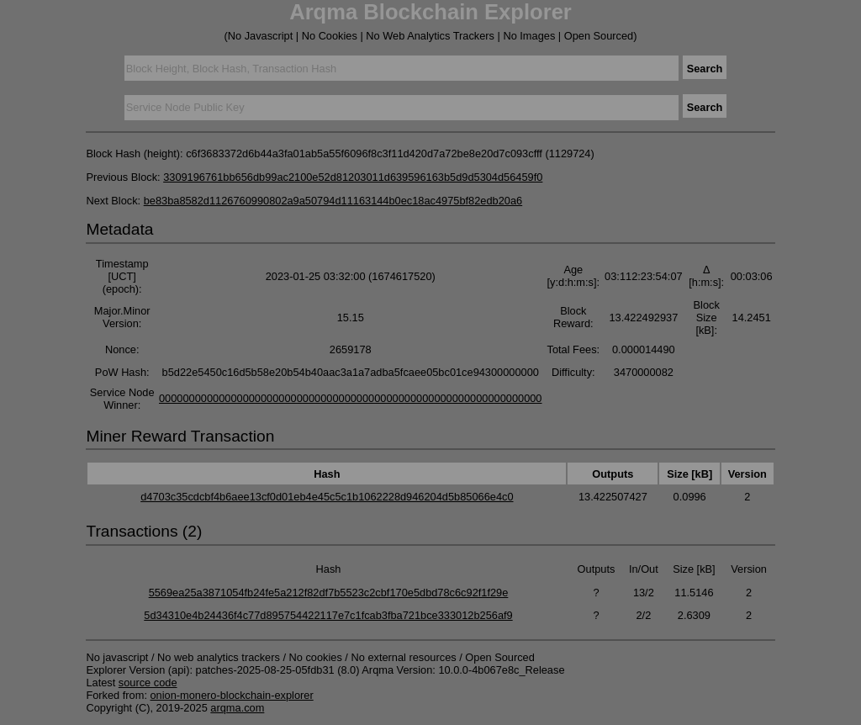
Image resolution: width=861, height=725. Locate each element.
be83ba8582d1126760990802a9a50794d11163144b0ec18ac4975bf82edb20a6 (333, 200)
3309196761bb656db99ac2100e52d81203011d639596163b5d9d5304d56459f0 (352, 177)
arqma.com (237, 707)
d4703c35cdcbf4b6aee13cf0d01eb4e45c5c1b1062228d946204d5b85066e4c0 (326, 496)
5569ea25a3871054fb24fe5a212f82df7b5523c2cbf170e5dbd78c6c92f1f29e (329, 592)
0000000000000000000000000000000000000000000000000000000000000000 (350, 398)
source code (148, 682)
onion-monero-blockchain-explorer (232, 695)
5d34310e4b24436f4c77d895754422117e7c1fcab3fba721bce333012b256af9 (328, 615)
